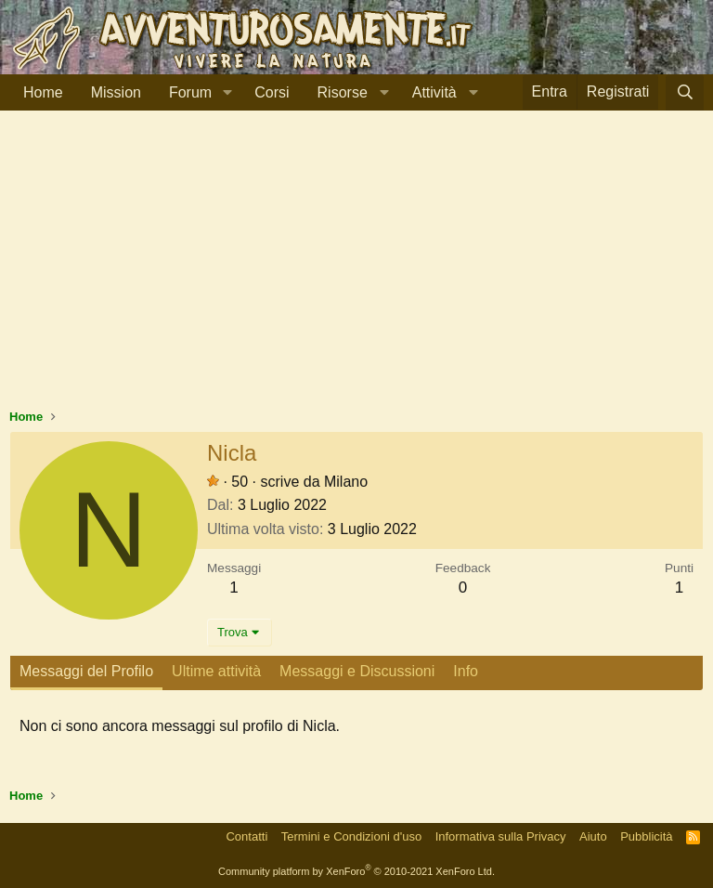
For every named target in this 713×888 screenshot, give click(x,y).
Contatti (246, 836)
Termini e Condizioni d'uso (351, 836)
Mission (116, 92)
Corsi (271, 92)
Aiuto (593, 836)
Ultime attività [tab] (216, 671)
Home (43, 92)
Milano (346, 482)
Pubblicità (646, 836)
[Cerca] (685, 92)
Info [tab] (465, 671)
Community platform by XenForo (356, 871)
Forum (190, 92)
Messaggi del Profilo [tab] (86, 671)
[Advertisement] (356, 268)
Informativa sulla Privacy (500, 836)
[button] (227, 93)
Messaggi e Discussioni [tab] (356, 671)
